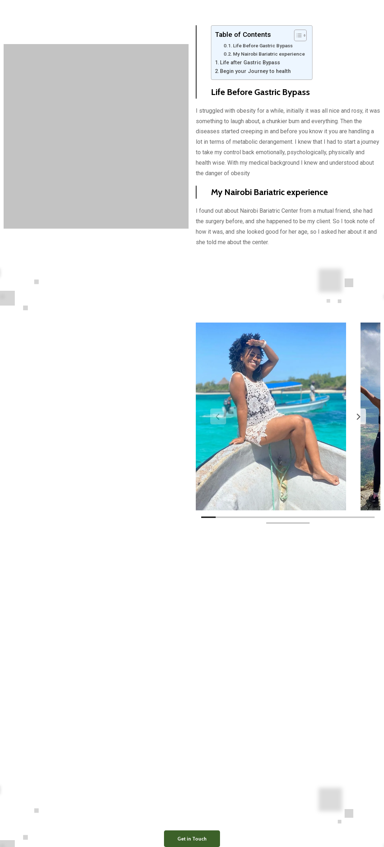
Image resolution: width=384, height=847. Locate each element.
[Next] (358, 416)
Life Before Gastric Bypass (263, 45)
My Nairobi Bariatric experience (269, 54)
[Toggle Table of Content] (297, 35)
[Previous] (218, 416)
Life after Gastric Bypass (250, 63)
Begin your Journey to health (255, 71)
